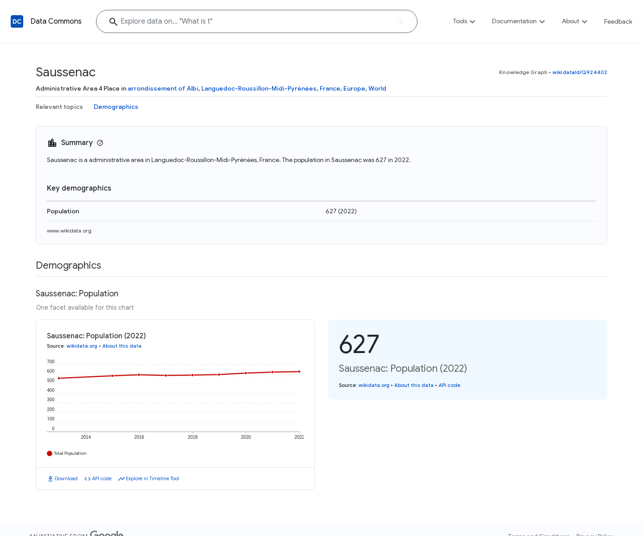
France (330, 88)
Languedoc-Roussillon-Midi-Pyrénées (259, 88)
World (377, 88)
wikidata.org (82, 346)
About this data (122, 346)
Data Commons (56, 21)
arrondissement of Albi (163, 88)
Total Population (70, 453)
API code (102, 478)
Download (66, 478)
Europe (354, 88)
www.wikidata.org (69, 230)
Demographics (116, 107)
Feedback (618, 21)
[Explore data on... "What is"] (257, 21)
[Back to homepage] (17, 21)
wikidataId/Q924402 (579, 72)
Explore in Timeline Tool (152, 478)
